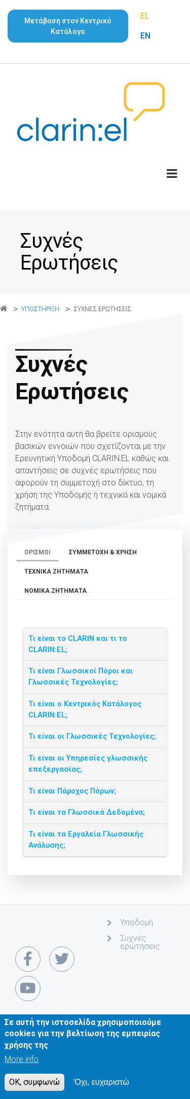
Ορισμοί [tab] (37, 552)
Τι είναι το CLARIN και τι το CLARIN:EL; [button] (77, 644)
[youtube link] (28, 988)
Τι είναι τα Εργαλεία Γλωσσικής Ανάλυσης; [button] (85, 840)
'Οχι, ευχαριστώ (101, 1084)
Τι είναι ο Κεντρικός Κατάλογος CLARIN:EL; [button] (84, 709)
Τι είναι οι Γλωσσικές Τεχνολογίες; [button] (92, 736)
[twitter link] (61, 959)
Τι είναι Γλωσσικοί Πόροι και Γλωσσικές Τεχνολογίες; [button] (80, 677)
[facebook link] (28, 959)
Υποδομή (136, 922)
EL (144, 16)
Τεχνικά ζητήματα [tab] (56, 571)
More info (22, 1062)
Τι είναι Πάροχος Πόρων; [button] (72, 791)
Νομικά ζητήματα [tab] (55, 590)
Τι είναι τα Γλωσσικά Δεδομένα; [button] (86, 812)
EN (145, 36)
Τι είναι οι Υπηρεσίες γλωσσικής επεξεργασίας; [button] (87, 764)
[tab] (95, 644)
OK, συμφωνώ (34, 1084)
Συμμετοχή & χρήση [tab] (103, 552)
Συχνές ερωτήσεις (140, 942)
